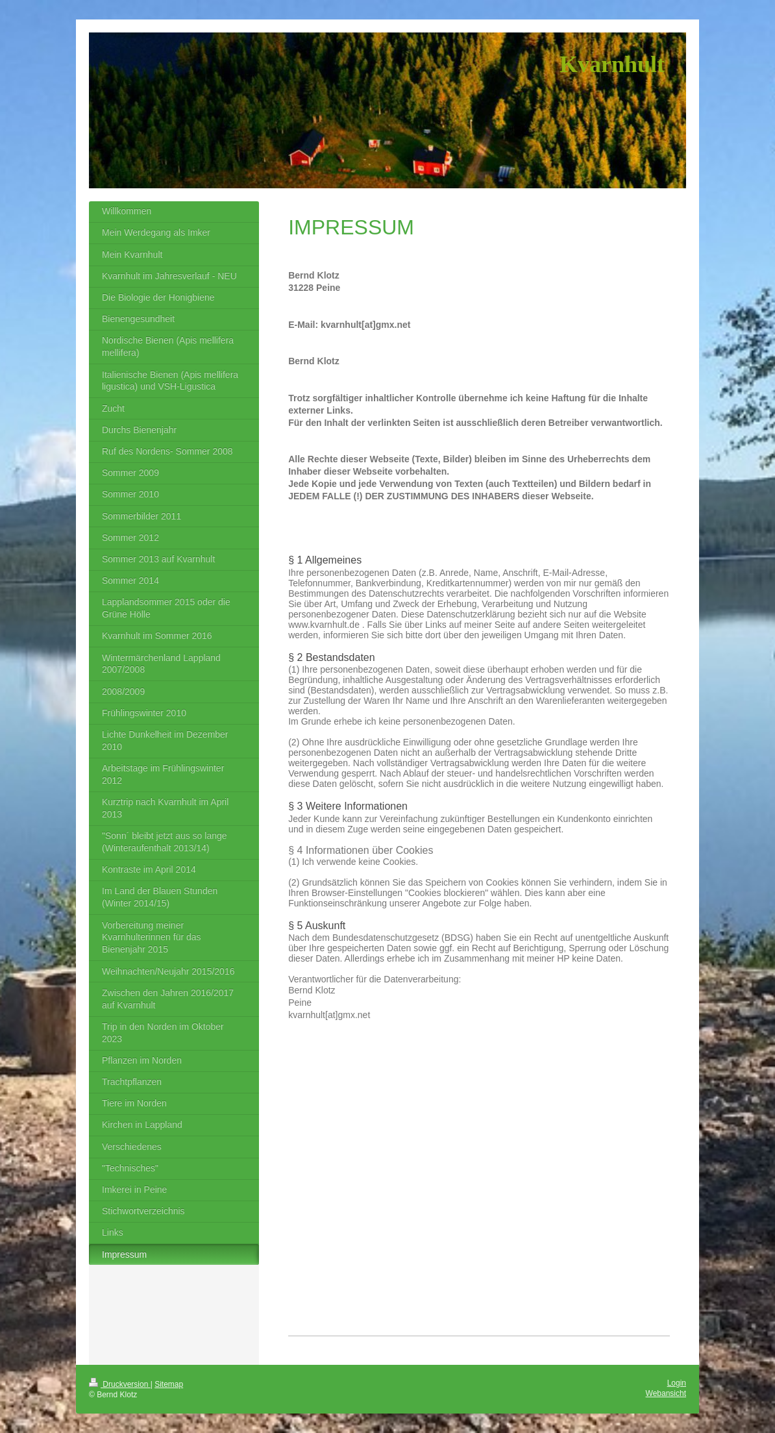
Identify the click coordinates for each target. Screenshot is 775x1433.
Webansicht (666, 1393)
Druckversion (120, 1384)
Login (676, 1383)
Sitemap (168, 1384)
